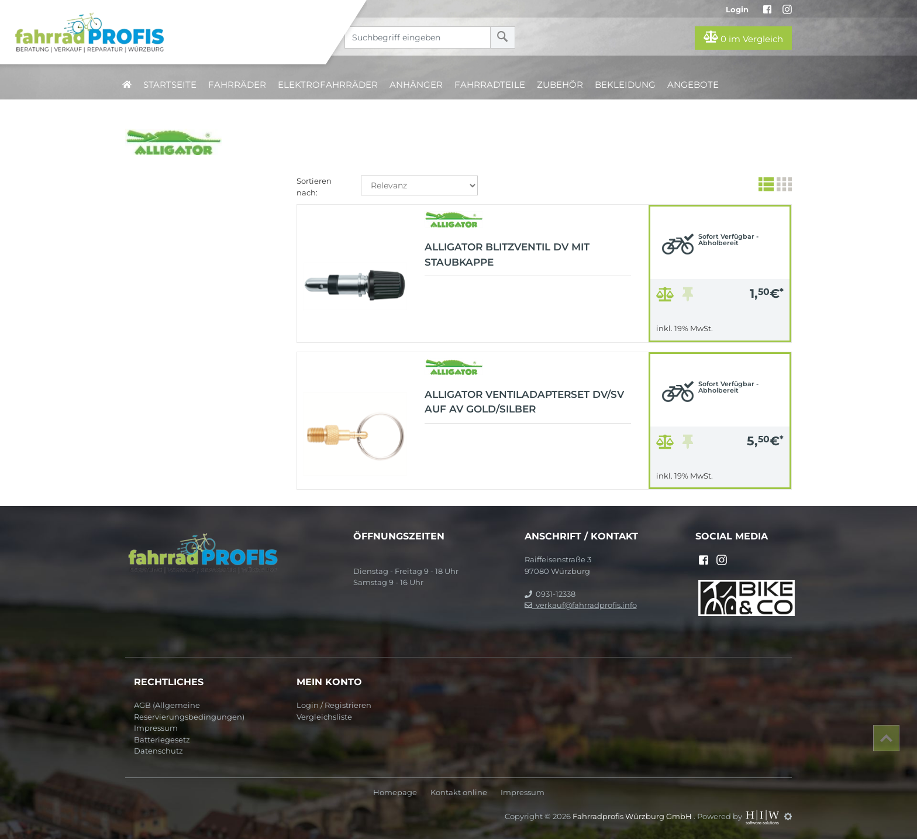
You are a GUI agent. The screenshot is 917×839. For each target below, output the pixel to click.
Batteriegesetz (162, 739)
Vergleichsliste (324, 716)
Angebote (693, 84)
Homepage (395, 792)
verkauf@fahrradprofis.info (581, 605)
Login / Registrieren (334, 705)
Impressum (156, 728)
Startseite (169, 84)
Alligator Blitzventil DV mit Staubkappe (507, 254)
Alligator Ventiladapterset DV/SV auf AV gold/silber (524, 401)
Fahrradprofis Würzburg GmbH (633, 816)
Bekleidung (625, 84)
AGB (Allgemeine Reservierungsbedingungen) (189, 710)
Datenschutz (158, 750)
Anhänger (416, 84)
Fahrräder (237, 84)
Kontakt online (458, 792)
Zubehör (560, 84)
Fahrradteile (489, 84)
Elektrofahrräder (328, 84)
